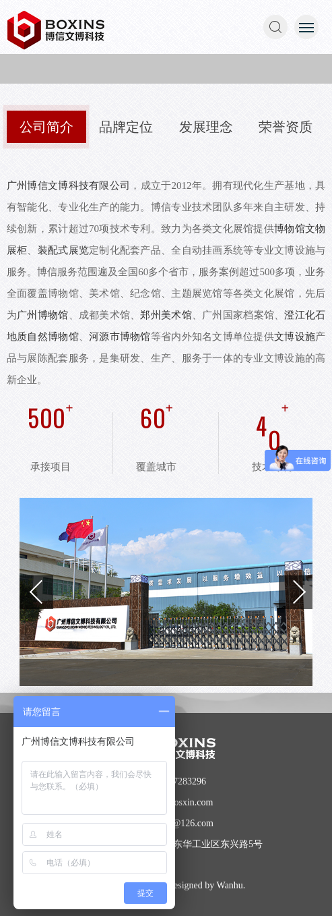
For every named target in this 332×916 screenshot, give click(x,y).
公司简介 (46, 127)
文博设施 (294, 336)
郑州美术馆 (165, 315)
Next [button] (295, 592)
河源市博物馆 (120, 336)
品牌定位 (126, 126)
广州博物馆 (42, 315)
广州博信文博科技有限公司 (68, 185)
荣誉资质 (285, 126)
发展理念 (206, 126)
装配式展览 (63, 250)
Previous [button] (36, 592)
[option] (166, 592)
